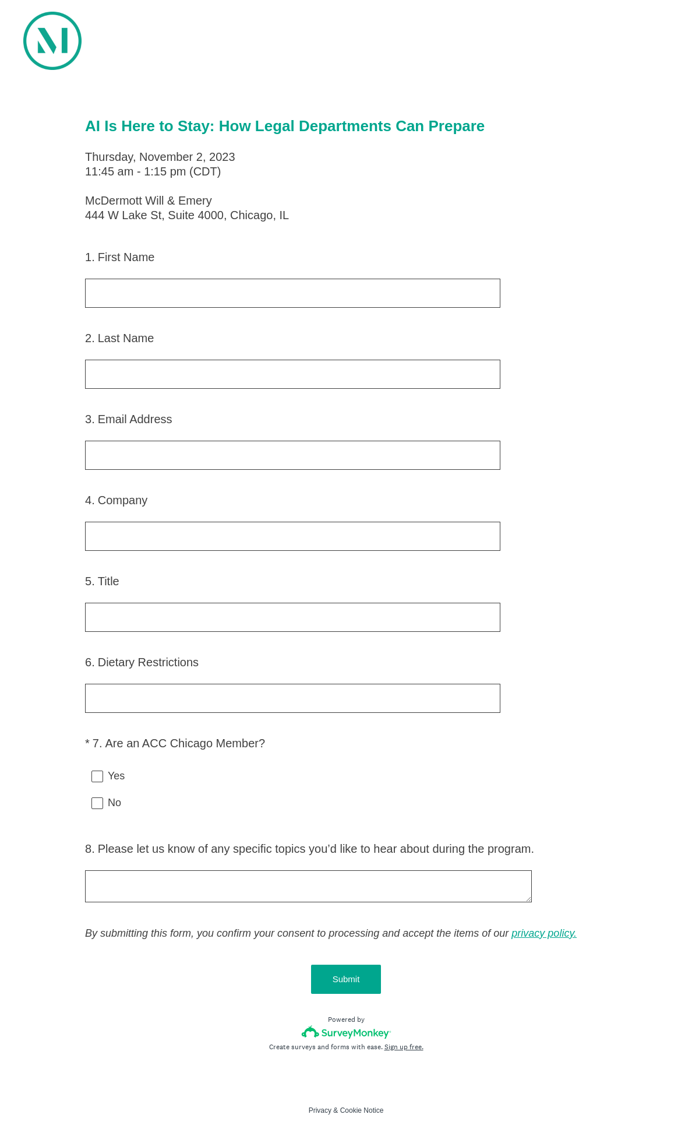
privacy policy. (544, 933)
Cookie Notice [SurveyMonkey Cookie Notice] (362, 1110)
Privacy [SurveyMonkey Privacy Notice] (320, 1110)
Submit (346, 979)
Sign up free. (403, 1047)
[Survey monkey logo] (346, 1032)
